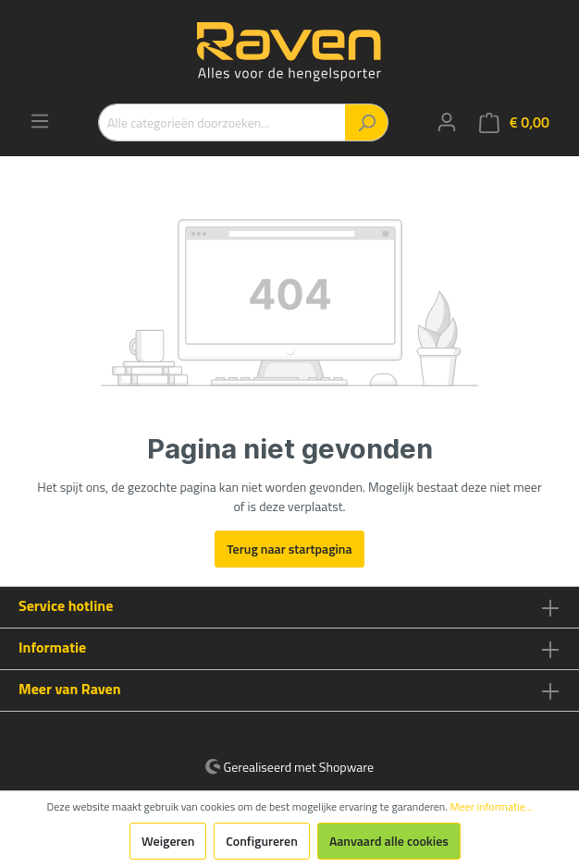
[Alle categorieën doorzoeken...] (222, 122)
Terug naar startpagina (289, 548)
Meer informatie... (491, 807)
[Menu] (39, 121)
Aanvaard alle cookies (389, 840)
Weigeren (168, 840)
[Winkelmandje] (514, 122)
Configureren (262, 840)
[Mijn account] (446, 122)
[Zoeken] (366, 122)
